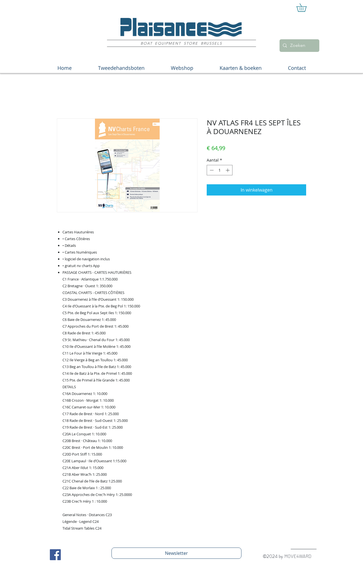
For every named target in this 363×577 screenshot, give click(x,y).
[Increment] (228, 170)
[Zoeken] (299, 45)
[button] (305, 7)
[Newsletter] (176, 553)
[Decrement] (211, 170)
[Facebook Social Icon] (55, 554)
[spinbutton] (220, 170)
